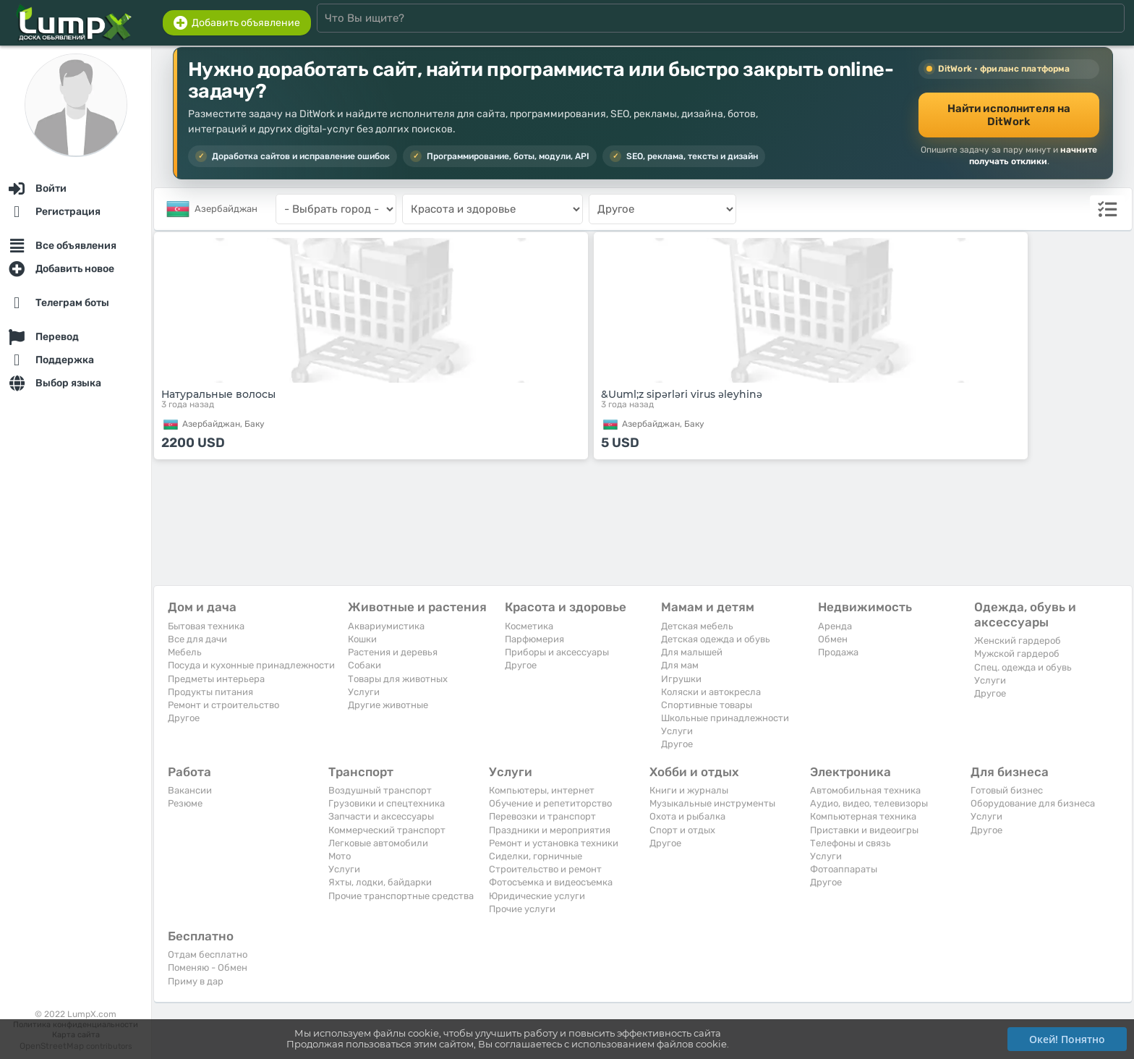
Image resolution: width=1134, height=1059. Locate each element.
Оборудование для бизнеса (1033, 803)
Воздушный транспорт (380, 790)
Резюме (185, 803)
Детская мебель (697, 626)
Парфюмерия (534, 639)
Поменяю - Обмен (207, 967)
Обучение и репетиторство (550, 803)
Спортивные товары (706, 704)
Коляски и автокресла (711, 691)
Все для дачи (197, 639)
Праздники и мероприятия (549, 830)
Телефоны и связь (850, 843)
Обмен (833, 639)
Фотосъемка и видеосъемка (551, 882)
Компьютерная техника (863, 816)
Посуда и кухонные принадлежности (251, 665)
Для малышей (691, 652)
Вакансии (190, 790)
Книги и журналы (688, 790)
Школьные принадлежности (725, 718)
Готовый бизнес (1007, 790)
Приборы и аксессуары (557, 652)
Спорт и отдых (682, 830)
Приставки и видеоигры (864, 830)
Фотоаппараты (843, 869)
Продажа (838, 652)
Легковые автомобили (378, 843)
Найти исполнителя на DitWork (1009, 115)
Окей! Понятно (1067, 1039)
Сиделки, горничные (535, 856)
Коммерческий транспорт (387, 830)
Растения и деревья (393, 652)
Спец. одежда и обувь (1023, 667)
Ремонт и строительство (223, 704)
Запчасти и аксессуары (381, 816)
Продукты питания (210, 691)
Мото (339, 856)
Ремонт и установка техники (553, 843)
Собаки (364, 665)
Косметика (529, 626)
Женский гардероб (1017, 640)
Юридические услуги (537, 895)
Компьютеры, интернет (541, 790)
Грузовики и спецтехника (386, 803)
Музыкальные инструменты (712, 803)
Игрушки (681, 678)
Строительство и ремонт (545, 869)
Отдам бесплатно (207, 954)
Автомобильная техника (865, 790)
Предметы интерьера (216, 678)
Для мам (680, 665)
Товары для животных (398, 678)
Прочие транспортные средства (401, 895)
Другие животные (388, 704)
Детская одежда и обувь (715, 639)
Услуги (364, 691)
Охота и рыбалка (687, 816)
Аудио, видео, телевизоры (869, 803)
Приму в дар (195, 981)
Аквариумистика (386, 626)
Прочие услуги (522, 908)
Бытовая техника (206, 626)
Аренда (835, 626)
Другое (184, 718)
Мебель (185, 652)
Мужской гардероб (1017, 653)
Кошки (362, 639)
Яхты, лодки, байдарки (380, 882)
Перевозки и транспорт (542, 816)
